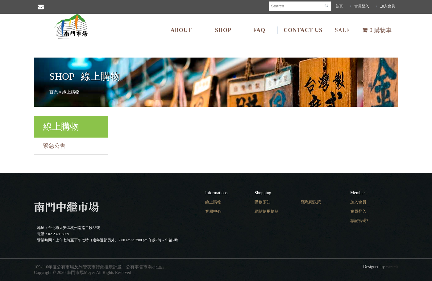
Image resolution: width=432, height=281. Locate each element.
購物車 (377, 30)
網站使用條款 (267, 211)
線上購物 (213, 202)
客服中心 (213, 211)
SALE (342, 30)
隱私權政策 (311, 202)
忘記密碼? (359, 220)
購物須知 (263, 202)
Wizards (392, 267)
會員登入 (361, 6)
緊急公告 (54, 146)
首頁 (339, 6)
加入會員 (387, 6)
